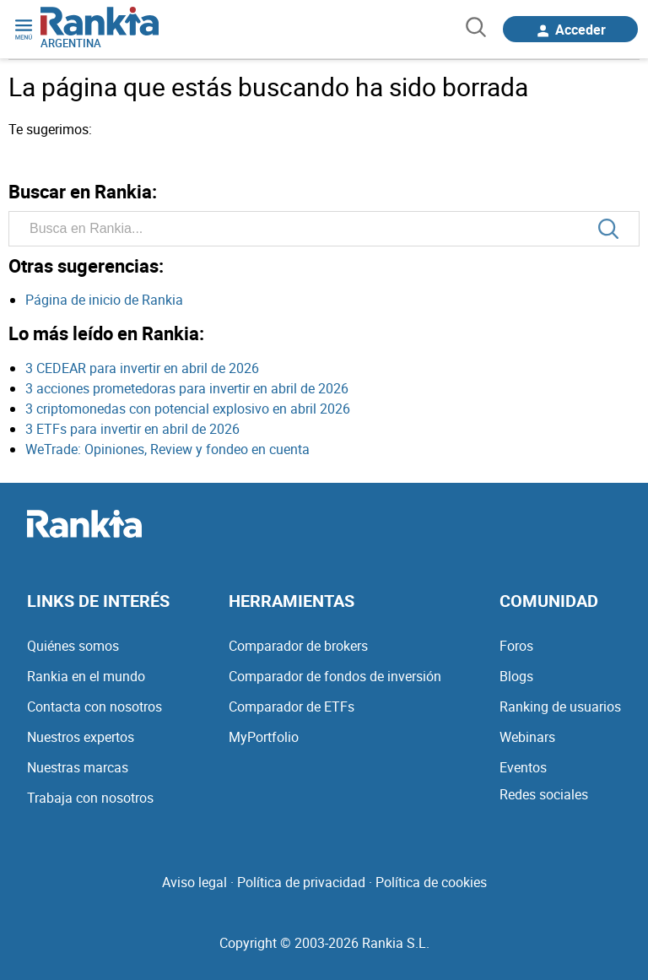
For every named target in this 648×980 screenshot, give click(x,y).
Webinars (527, 737)
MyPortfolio (264, 737)
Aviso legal (194, 882)
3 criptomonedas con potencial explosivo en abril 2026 (187, 408)
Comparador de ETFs (291, 706)
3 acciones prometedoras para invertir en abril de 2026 (186, 388)
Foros (516, 645)
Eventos (523, 767)
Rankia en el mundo (86, 676)
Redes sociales (544, 794)
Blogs (516, 676)
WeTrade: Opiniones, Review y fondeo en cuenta (167, 449)
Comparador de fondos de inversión (335, 676)
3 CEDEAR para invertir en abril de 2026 (142, 368)
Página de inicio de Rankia (104, 299)
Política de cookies (431, 882)
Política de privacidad (301, 882)
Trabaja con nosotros (90, 797)
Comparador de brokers (298, 645)
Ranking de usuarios (560, 706)
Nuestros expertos (80, 737)
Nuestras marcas (77, 767)
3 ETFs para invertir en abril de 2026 (132, 429)
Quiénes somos (73, 645)
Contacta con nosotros (94, 706)
